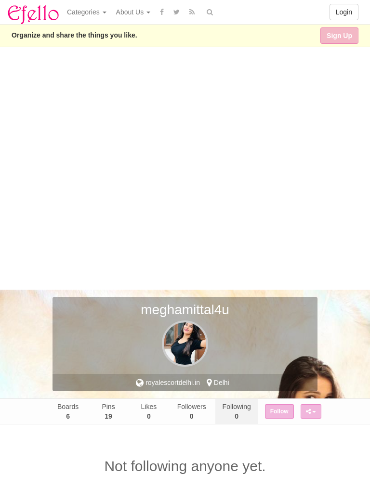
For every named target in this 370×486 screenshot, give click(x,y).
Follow (279, 411)
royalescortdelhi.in (168, 382)
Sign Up (339, 35)
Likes (149, 411)
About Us (133, 12)
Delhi (218, 382)
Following (237, 411)
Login (344, 12)
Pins (108, 411)
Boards (68, 411)
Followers (191, 411)
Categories (86, 12)
